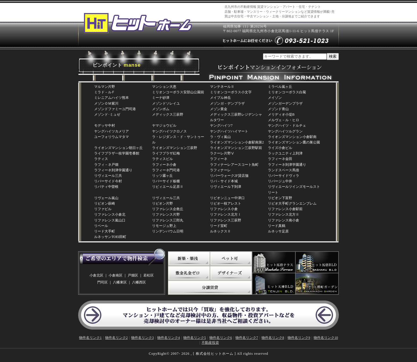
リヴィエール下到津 (225, 187)
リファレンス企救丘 (167, 209)
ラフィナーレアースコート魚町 (234, 165)
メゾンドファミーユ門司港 (115, 109)
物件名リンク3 (142, 338)
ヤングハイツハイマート (229, 131)
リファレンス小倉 (224, 209)
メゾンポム (160, 109)
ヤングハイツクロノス (169, 131)
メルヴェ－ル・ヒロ (283, 120)
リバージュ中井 (280, 181)
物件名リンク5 (194, 338)
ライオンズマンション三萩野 (174, 148)
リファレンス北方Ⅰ (225, 214)
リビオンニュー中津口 (227, 198)
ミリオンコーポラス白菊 (287, 92)
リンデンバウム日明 (167, 231)
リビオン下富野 (280, 198)
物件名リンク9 (299, 338)
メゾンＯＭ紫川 (106, 103)
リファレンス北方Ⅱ (283, 214)
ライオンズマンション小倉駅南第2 (237, 142)
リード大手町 (104, 231)
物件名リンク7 (246, 338)
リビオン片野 (162, 203)
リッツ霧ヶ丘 (162, 176)
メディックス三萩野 (167, 114)
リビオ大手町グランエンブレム (292, 203)
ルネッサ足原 (278, 231)
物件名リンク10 (326, 338)
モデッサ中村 (104, 125)
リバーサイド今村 (108, 181)
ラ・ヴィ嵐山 (220, 137)
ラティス (101, 159)
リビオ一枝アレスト (225, 203)
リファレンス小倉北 (109, 214)
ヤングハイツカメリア (111, 131)
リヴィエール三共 (108, 176)
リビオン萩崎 (104, 203)
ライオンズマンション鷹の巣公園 (294, 142)
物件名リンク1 (90, 338)
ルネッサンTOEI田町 (110, 237)
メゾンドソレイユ (166, 103)
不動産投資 (210, 343)
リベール (101, 226)
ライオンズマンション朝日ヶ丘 (118, 148)
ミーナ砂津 (160, 98)
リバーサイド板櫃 (166, 181)
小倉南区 (115, 275)
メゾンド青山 (278, 109)
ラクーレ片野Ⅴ (222, 153)
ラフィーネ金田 (280, 159)
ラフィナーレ (220, 170)
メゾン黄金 (218, 109)
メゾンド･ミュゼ (107, 114)
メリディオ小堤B (281, 114)
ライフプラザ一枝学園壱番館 (116, 153)
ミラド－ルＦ (104, 92)
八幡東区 (120, 282)
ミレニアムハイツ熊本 (111, 98)
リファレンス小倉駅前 (285, 209)
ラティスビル (162, 159)
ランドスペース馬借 (283, 170)
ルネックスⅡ (220, 231)
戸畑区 (133, 275)
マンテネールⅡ (222, 87)
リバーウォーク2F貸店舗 (229, 176)
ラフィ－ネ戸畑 (106, 165)
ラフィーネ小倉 (164, 165)
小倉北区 (96, 275)
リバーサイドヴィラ (283, 176)
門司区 (102, 282)
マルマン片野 (104, 87)
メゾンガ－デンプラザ (227, 103)
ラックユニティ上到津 (285, 153)
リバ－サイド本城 (224, 181)
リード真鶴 (276, 226)
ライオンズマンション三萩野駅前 (236, 148)
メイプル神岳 (220, 98)
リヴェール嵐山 (106, 198)
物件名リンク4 (168, 338)
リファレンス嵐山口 (109, 220)
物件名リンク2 (116, 338)
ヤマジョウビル (164, 125)
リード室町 (218, 226)
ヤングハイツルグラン (285, 131)
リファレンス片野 (166, 214)
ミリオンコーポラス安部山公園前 (178, 92)
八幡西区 (139, 282)
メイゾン (275, 98)
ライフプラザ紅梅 (166, 153)
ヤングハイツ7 (221, 125)
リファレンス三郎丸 (167, 220)
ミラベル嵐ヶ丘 (280, 87)
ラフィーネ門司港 (166, 170)
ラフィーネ (218, 159)
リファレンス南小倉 (283, 220)
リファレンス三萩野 (225, 220)
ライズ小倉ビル (280, 148)
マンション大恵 (164, 87)
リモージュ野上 (164, 226)
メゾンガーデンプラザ (285, 103)
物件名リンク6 (220, 338)
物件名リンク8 (272, 338)
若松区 (148, 275)
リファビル (102, 209)
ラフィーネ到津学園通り (287, 165)
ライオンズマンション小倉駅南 (292, 137)
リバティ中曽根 (106, 187)
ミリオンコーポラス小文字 (231, 92)
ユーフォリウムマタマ (111, 137)
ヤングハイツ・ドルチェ (287, 125)
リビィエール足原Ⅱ (167, 187)
